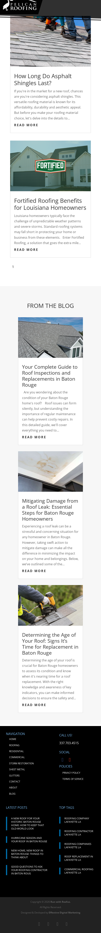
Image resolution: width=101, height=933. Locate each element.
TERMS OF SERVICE (73, 779)
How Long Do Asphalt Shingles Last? (43, 79)
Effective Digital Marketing (64, 912)
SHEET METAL (17, 769)
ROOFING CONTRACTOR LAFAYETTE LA (78, 832)
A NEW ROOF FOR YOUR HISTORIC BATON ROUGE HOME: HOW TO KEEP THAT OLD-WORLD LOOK (27, 823)
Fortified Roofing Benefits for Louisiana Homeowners (50, 204)
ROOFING (14, 745)
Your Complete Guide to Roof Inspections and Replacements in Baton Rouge (50, 375)
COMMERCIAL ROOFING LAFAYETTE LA (78, 870)
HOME (12, 739)
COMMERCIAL (17, 757)
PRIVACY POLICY (71, 772)
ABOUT (13, 787)
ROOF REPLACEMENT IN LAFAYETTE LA (78, 858)
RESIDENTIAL (16, 751)
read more (26, 125)
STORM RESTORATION (21, 763)
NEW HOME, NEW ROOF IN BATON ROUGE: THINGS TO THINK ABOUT (27, 854)
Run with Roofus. (60, 901)
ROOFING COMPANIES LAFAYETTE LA (77, 845)
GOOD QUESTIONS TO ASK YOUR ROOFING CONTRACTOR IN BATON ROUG (29, 870)
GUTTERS (14, 775)
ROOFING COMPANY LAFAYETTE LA (76, 820)
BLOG (12, 793)
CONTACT (14, 781)
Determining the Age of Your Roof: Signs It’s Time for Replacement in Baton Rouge (50, 643)
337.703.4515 (69, 743)
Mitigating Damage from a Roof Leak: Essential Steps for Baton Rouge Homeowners (50, 509)
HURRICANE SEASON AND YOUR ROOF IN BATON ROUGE (29, 839)
